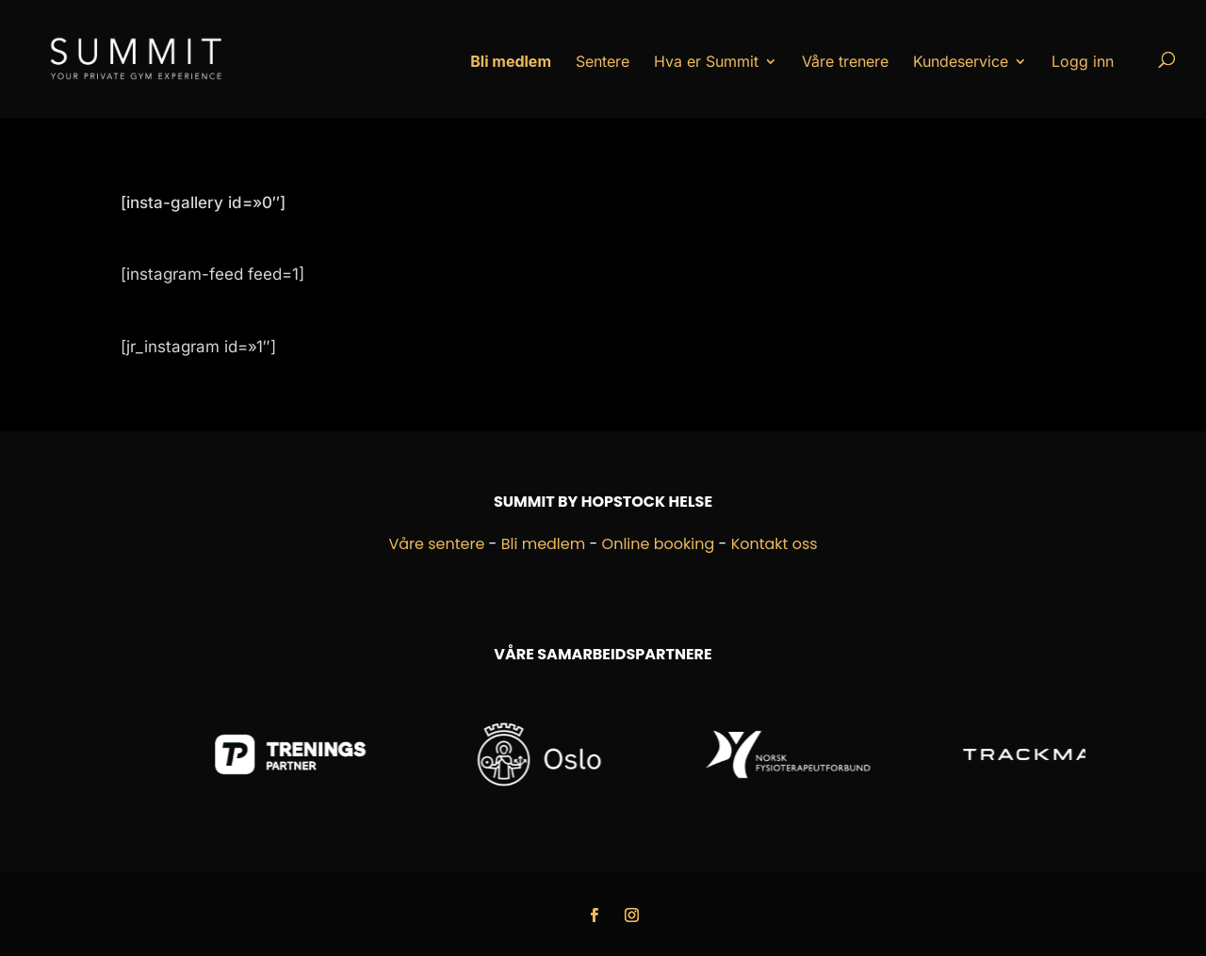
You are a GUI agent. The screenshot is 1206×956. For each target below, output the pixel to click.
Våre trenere (845, 61)
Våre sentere (436, 544)
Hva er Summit (706, 61)
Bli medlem (543, 544)
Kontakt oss (774, 544)
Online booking (658, 544)
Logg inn (1082, 61)
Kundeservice (960, 61)
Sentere (602, 61)
